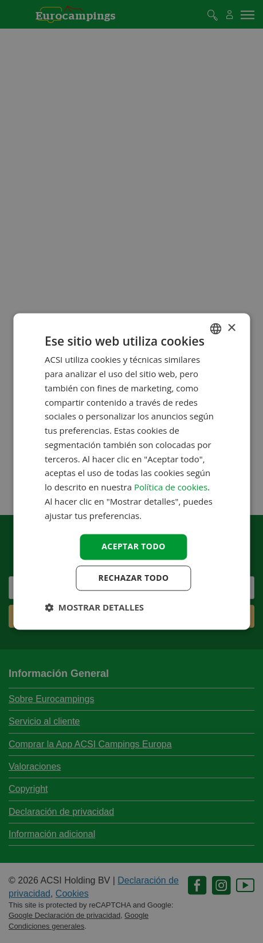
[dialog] (131, 471)
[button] (94, 608)
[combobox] (215, 328)
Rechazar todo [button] (134, 578)
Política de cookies (170, 487)
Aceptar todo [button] (133, 546)
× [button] (231, 328)
